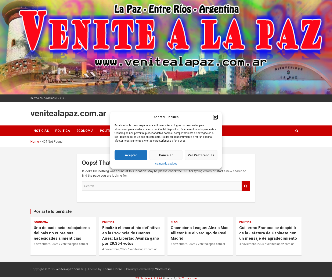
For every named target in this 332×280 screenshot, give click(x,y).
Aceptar (131, 158)
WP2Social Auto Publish (149, 278)
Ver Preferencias (201, 158)
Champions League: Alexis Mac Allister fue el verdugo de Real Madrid (199, 233)
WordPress (163, 269)
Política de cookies (166, 166)
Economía (85, 131)
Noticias (41, 131)
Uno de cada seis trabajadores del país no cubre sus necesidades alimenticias (62, 233)
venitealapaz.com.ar (68, 113)
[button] (215, 120)
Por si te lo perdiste (52, 211)
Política (62, 131)
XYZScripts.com (187, 278)
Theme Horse (112, 269)
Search (246, 186)
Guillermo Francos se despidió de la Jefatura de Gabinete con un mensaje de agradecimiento (268, 233)
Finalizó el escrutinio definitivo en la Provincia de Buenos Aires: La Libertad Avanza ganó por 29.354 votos (131, 235)
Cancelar (166, 158)
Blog (174, 222)
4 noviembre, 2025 (46, 244)
